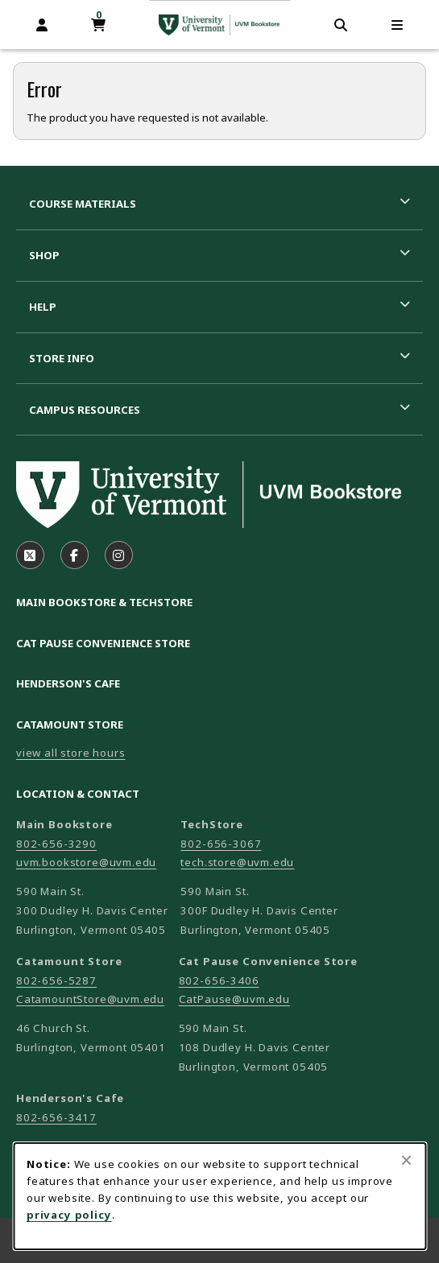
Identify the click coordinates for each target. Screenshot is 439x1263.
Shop (44, 255)
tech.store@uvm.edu (237, 862)
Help (42, 306)
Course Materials (82, 203)
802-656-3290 (56, 843)
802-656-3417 (56, 1117)
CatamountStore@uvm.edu (90, 999)
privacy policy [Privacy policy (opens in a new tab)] (69, 1214)
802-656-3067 (220, 843)
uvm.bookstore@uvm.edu (86, 862)
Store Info (61, 358)
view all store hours (71, 752)
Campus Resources (84, 409)
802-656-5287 (56, 980)
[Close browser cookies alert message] (406, 1159)
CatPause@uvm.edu (234, 999)
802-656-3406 (219, 980)
